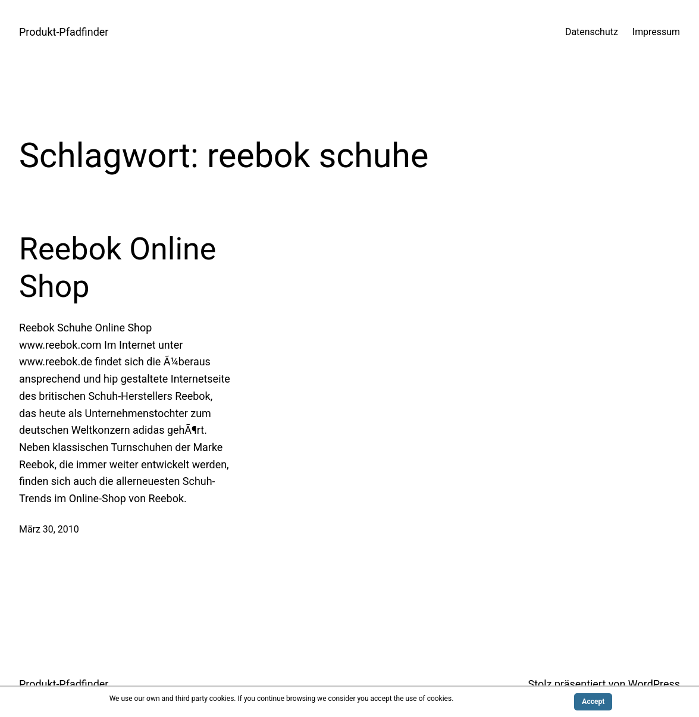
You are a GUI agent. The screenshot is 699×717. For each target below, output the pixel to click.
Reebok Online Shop (117, 267)
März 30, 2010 (49, 529)
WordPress (654, 684)
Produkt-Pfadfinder (63, 32)
